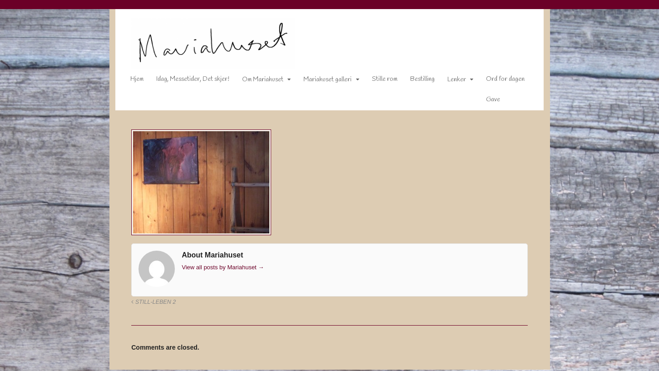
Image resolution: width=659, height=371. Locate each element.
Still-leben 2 (147, 304)
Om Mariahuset (256, 81)
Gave (487, 101)
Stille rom (378, 81)
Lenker (450, 81)
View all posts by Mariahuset (217, 268)
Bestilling (416, 81)
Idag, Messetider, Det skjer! (186, 81)
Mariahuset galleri (321, 81)
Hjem (131, 81)
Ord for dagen (499, 81)
